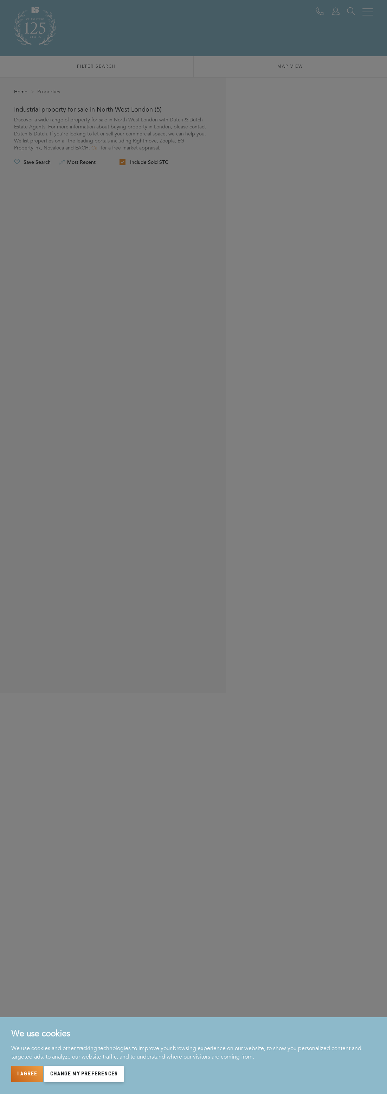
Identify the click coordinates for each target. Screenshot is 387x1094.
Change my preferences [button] (84, 1074)
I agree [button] (27, 1074)
